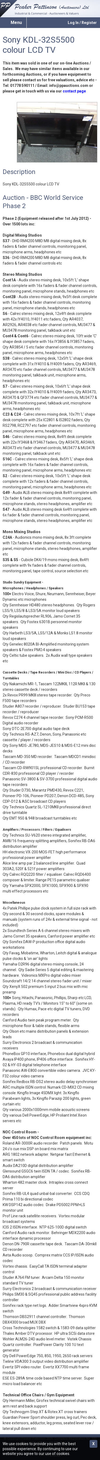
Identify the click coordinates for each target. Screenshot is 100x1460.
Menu (16, 22)
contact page (74, 91)
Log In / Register (82, 23)
